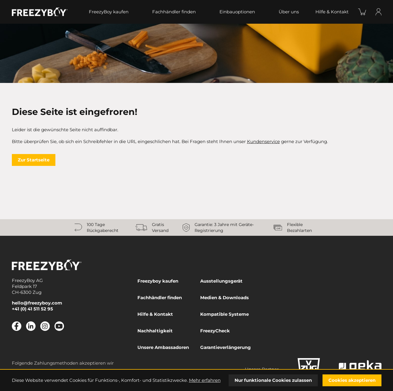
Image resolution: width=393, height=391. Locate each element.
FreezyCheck (215, 331)
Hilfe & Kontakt (332, 12)
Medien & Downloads (224, 297)
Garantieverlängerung (225, 347)
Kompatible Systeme (224, 314)
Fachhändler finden (174, 12)
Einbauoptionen (237, 12)
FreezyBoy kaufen (109, 12)
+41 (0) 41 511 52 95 (32, 309)
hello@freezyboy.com (37, 303)
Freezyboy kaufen (157, 281)
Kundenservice (263, 141)
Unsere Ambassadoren (163, 347)
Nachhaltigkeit (155, 331)
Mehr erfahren (205, 380)
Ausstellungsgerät (221, 281)
